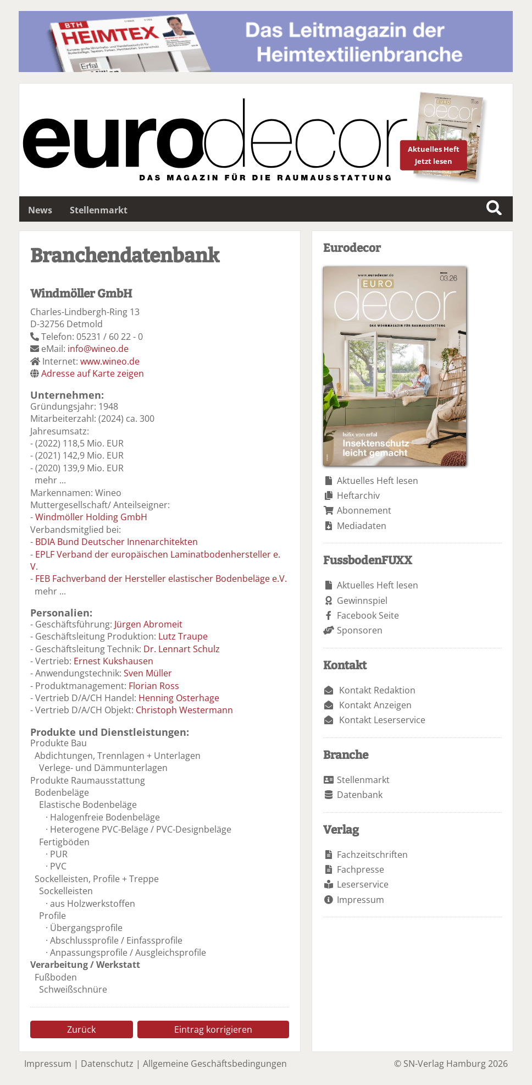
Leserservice (363, 884)
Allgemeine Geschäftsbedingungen (215, 1064)
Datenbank (360, 795)
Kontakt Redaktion (377, 690)
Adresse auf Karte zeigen (92, 373)
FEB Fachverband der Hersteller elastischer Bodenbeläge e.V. (161, 578)
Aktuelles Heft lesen (377, 481)
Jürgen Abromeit (148, 624)
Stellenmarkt (99, 210)
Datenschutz (107, 1064)
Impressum (360, 900)
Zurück (81, 1029)
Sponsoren (360, 630)
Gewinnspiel (362, 600)
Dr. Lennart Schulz (181, 649)
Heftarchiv (358, 495)
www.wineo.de (110, 361)
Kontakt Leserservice (382, 720)
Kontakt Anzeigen (375, 705)
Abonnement (364, 510)
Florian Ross (154, 686)
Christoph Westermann (184, 710)
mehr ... (50, 480)
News (40, 210)
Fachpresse (360, 869)
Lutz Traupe (183, 636)
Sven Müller (148, 673)
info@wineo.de (98, 349)
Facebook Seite (368, 615)
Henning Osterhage (178, 698)
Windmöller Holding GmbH (91, 517)
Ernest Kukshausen (113, 661)
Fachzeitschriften (372, 855)
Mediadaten (361, 526)
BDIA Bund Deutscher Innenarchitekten (116, 542)
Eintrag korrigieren (213, 1029)
